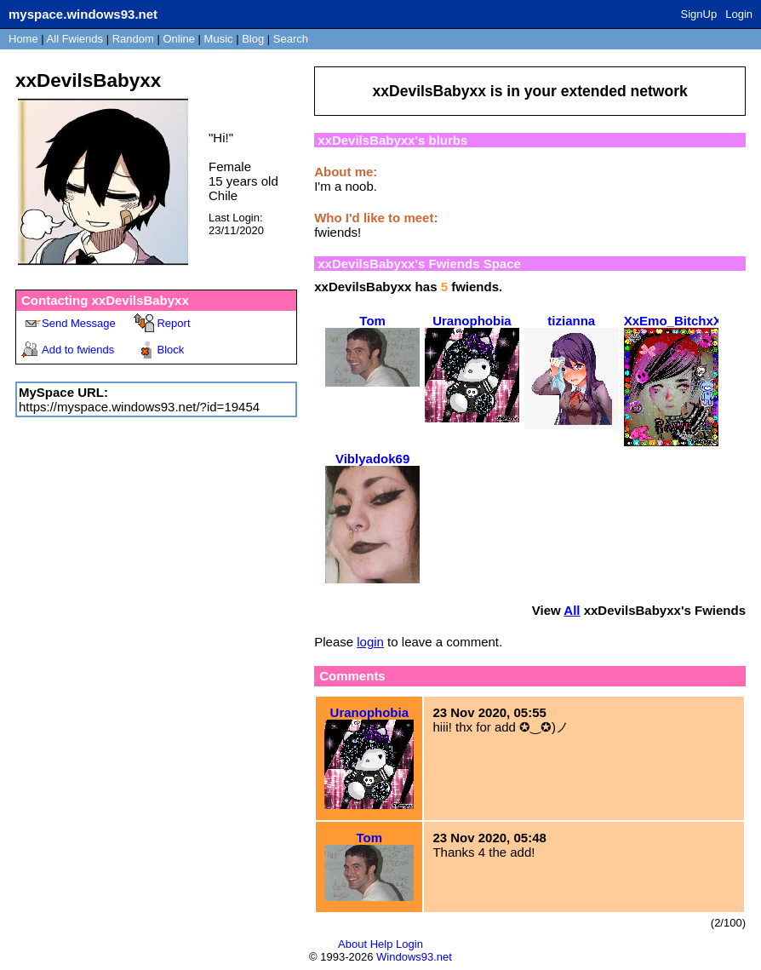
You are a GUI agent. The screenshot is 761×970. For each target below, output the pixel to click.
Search (290, 38)
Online (179, 38)
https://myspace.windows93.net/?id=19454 (139, 406)
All (75, 38)
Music (218, 38)
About (352, 944)
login (370, 641)
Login (738, 14)
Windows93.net (414, 956)
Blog (253, 38)
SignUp (699, 14)
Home (23, 38)
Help (381, 944)
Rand (133, 38)
